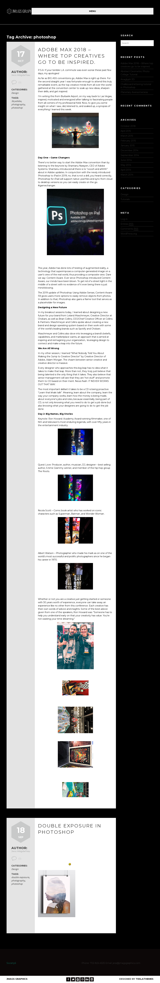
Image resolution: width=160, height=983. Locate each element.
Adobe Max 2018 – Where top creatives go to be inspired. (71, 56)
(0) (19, 82)
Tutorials (125, 199)
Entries (127, 224)
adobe (18, 101)
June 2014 (126, 160)
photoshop (17, 107)
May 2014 (126, 165)
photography (18, 104)
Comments (129, 228)
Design (15, 92)
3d (12, 101)
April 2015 (126, 131)
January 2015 (128, 145)
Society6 (11, 963)
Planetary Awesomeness (134, 92)
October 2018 (128, 126)
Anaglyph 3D (128, 79)
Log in (124, 219)
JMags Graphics (17, 979)
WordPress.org (129, 233)
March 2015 (127, 135)
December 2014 (129, 150)
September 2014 (130, 155)
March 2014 (127, 174)
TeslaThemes (144, 979)
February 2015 (128, 140)
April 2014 (126, 169)
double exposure (20, 877)
